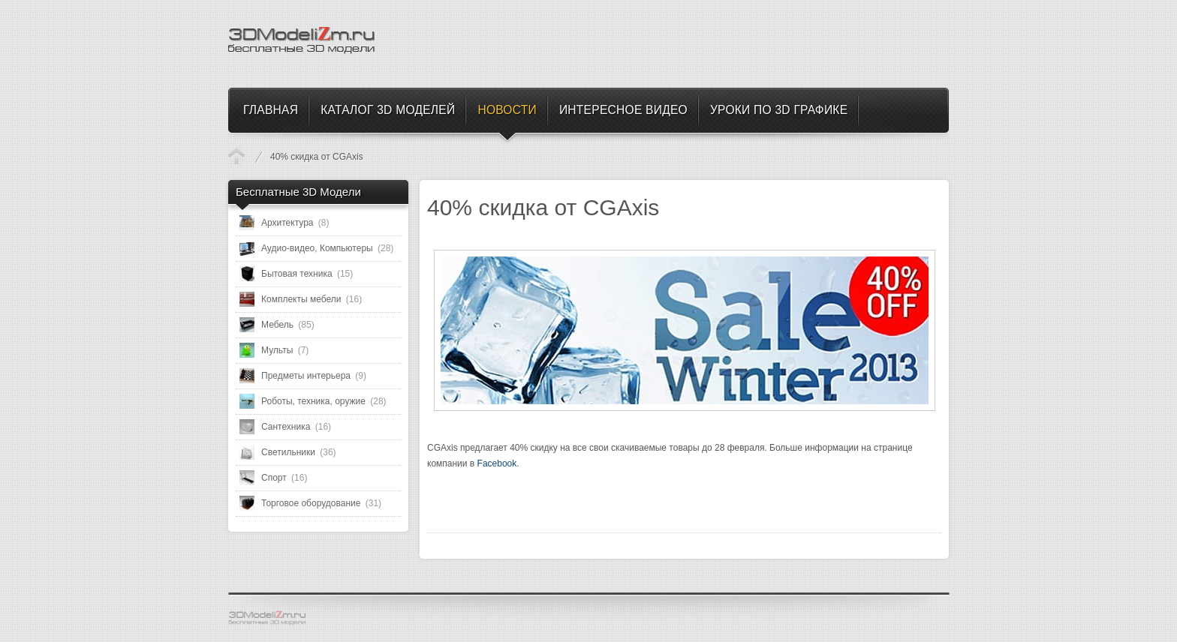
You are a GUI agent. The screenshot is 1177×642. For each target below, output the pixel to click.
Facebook (497, 463)
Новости (236, 156)
